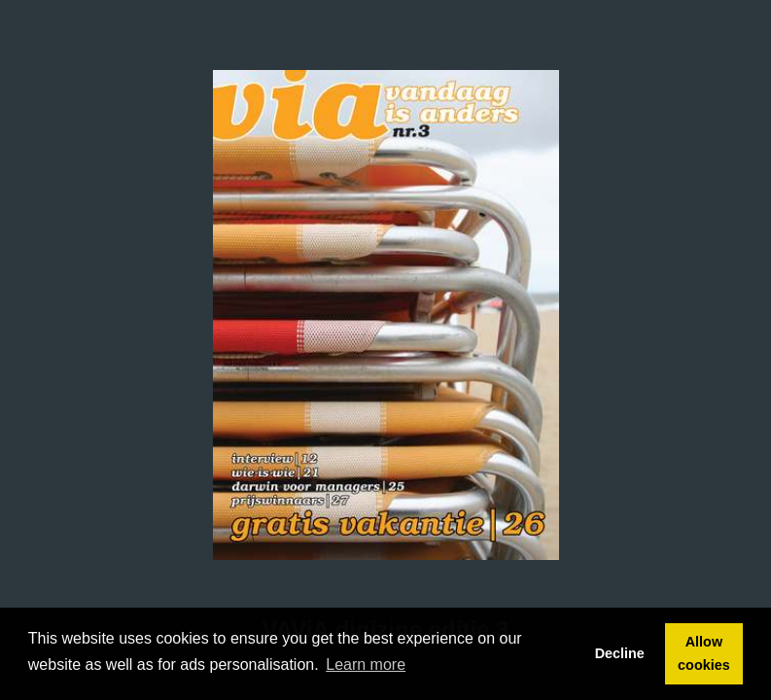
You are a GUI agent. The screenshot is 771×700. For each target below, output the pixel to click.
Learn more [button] (365, 664)
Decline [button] (620, 653)
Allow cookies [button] (704, 653)
